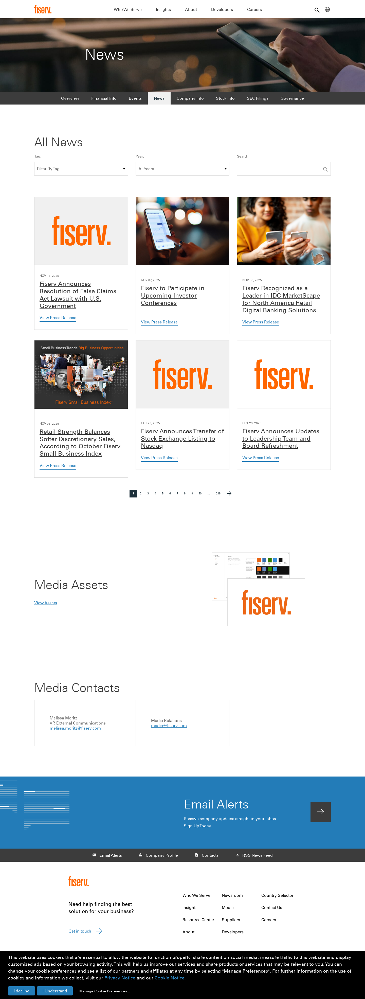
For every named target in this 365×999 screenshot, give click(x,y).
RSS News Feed (257, 857)
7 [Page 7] (178, 497)
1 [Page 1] (134, 497)
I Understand (55, 990)
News (159, 100)
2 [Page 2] (142, 497)
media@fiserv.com (169, 727)
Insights (163, 9)
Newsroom (232, 897)
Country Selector (277, 897)
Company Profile (162, 857)
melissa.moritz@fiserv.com (75, 730)
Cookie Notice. (170, 978)
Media (228, 909)
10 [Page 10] (201, 497)
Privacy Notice (119, 978)
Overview (70, 100)
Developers (222, 9)
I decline (21, 990)
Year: (140, 159)
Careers (254, 9)
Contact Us (271, 909)
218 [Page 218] (219, 497)
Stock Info (225, 100)
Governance (292, 100)
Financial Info (104, 100)
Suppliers (231, 921)
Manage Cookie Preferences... (104, 991)
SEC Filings (257, 100)
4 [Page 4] (156, 497)
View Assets (45, 605)
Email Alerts (110, 857)
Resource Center (198, 921)
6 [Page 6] (171, 497)
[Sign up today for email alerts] (321, 814)
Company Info (190, 100)
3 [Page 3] (149, 497)
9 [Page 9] (193, 497)
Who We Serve (128, 9)
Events (135, 100)
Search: (243, 159)
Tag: (37, 159)
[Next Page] (229, 496)
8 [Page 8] (186, 497)
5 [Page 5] (164, 497)
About (191, 9)
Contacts (210, 857)
